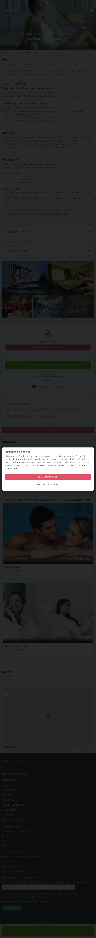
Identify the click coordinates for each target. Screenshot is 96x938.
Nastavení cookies (48, 484)
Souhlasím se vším (48, 477)
